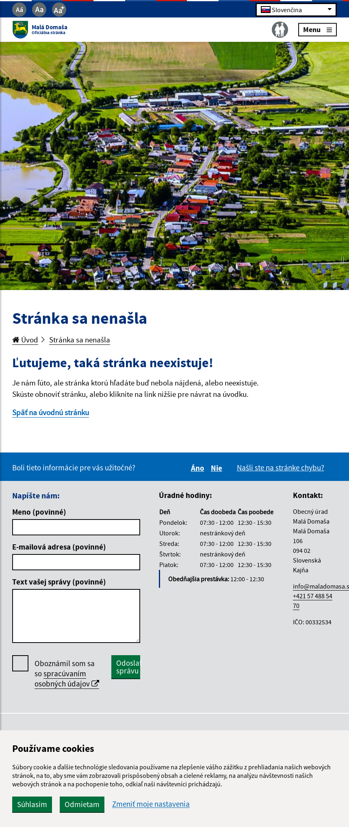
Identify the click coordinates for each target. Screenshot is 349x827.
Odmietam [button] (82, 804)
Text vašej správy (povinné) (59, 582)
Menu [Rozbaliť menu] (317, 29)
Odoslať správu (128, 666)
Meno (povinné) (39, 512)
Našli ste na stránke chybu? (280, 467)
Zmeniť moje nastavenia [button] (151, 804)
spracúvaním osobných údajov (67, 678)
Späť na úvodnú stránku (50, 412)
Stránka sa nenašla (79, 339)
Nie (218, 468)
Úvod (25, 339)
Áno (199, 468)
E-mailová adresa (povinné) (59, 547)
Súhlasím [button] (32, 804)
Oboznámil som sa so (67, 673)
